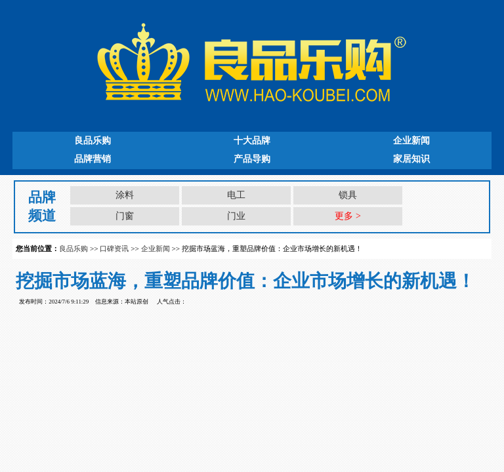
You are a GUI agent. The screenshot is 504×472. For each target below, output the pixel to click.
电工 (236, 195)
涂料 (125, 195)
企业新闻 (411, 141)
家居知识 (411, 159)
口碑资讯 (114, 248)
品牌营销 (92, 159)
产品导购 (252, 159)
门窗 (125, 216)
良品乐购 (92, 141)
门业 (236, 216)
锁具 (348, 195)
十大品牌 (252, 141)
